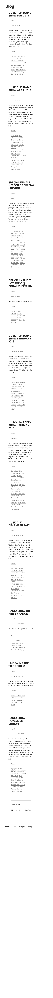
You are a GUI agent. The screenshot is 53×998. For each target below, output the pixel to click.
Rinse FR (22, 648)
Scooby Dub (15, 262)
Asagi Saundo (20, 382)
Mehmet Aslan (15, 153)
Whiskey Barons (16, 169)
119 (19, 810)
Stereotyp (22, 74)
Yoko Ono (19, 267)
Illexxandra (14, 144)
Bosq (18, 773)
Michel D (20, 579)
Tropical (13, 322)
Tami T (21, 265)
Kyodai (13, 67)
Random (13, 51)
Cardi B (18, 58)
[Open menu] (14, 826)
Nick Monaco (21, 586)
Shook (13, 505)
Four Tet (18, 480)
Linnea (21, 253)
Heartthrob (14, 484)
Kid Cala (23, 247)
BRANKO (20, 236)
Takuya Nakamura (17, 167)
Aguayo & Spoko (16, 769)
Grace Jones (15, 245)
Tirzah (13, 267)
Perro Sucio (15, 588)
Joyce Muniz (15, 247)
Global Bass (15, 577)
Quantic (17, 162)
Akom (13, 382)
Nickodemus (19, 72)
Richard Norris (15, 402)
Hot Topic (22, 316)
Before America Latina (18, 696)
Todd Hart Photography (18, 650)
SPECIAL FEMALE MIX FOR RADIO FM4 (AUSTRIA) (21, 185)
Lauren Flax (15, 249)
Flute (20, 775)
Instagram (22, 827)
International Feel (16, 393)
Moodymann (15, 156)
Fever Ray (22, 242)
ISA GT (21, 144)
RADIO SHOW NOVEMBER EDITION (16, 720)
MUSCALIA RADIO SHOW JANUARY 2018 (19, 425)
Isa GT (8, 826)
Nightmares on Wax (17, 400)
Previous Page (15, 804)
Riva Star (14, 502)
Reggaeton (14, 591)
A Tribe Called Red (17, 231)
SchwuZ (21, 320)
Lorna (17, 256)
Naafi (20, 398)
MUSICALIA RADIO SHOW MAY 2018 (20, 14)
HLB (21, 142)
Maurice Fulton (16, 151)
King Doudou (19, 780)
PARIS (16, 702)
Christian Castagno (17, 571)
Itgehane (14, 147)
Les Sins (17, 491)
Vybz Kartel (15, 407)
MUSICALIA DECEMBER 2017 (19, 524)
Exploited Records (17, 63)
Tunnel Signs (21, 404)
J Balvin (20, 65)
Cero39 (20, 384)
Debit (12, 387)
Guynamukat (15, 482)
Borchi (13, 58)
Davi (20, 135)
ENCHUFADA (19, 387)
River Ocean (22, 502)
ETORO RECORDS (17, 61)
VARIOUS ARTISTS (17, 595)
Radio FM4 (19, 260)
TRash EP (19, 791)
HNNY (13, 778)
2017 (12, 568)
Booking (29, 827)
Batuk (17, 233)
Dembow (22, 573)
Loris (12, 256)
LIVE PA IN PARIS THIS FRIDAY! (18, 665)
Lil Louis (19, 149)
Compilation (15, 573)
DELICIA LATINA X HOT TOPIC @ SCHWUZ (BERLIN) (20, 283)
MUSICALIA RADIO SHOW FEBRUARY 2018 (20, 338)
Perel (18, 498)
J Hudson (17, 396)
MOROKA (14, 582)
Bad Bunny (21, 56)
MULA (17, 258)
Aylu (12, 233)
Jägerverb (14, 489)
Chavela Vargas (16, 238)
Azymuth (14, 56)
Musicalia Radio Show (18, 493)
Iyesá (15, 65)
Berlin (13, 311)
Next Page (28, 810)
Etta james (14, 140)
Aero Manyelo (19, 568)
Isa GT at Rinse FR (17, 645)
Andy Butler (14, 135)
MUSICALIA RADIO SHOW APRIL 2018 (20, 89)
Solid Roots (14, 74)
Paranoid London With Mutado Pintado (18, 786)
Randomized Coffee (17, 500)
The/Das (16, 509)
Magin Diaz (14, 782)
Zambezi (14, 597)
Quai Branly (14, 648)
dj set (13, 641)
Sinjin (21, 165)
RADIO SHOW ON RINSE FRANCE (19, 612)
